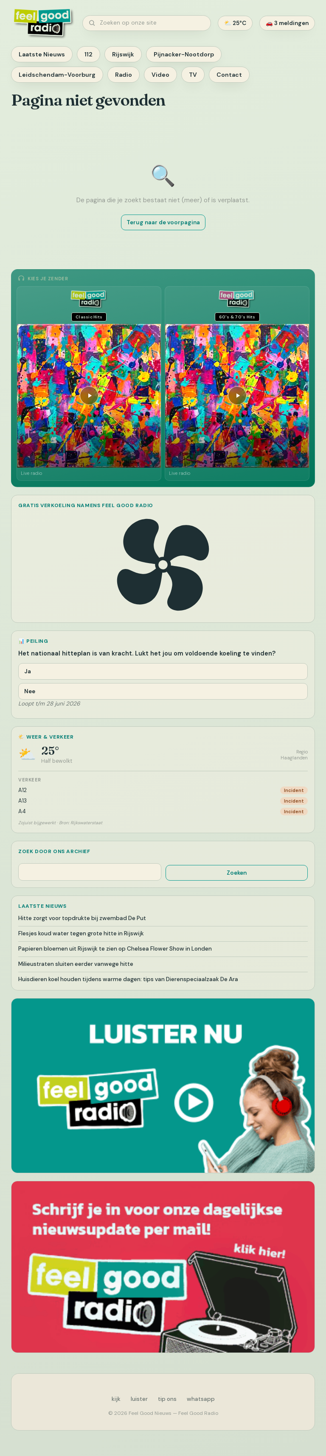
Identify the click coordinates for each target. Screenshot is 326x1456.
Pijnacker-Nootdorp (184, 54)
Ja (27, 671)
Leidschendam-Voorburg (57, 74)
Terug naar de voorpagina (163, 222)
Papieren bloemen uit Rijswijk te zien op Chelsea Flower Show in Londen (115, 948)
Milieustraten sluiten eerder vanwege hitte (75, 964)
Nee (29, 691)
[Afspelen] (89, 395)
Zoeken (237, 872)
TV (193, 74)
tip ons (167, 1399)
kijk (116, 1399)
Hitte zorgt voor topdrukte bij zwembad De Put (82, 918)
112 (88, 54)
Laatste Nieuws (42, 54)
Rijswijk (123, 54)
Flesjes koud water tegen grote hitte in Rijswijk (81, 933)
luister (139, 1399)
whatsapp (201, 1399)
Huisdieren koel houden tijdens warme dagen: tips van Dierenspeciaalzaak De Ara (128, 979)
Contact (229, 74)
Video (160, 74)
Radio (123, 74)
